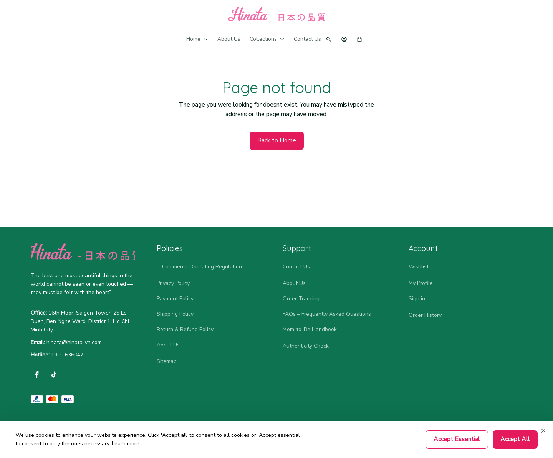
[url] (74, 342)
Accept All (515, 439)
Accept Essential (457, 439)
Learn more (125, 443)
